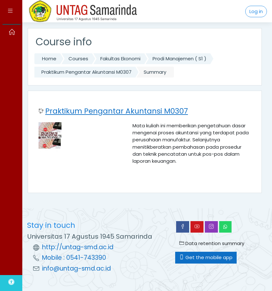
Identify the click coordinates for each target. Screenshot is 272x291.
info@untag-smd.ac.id (76, 268)
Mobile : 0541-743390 (74, 257)
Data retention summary (211, 243)
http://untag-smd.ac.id (77, 247)
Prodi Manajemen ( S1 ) (179, 58)
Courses (78, 58)
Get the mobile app (206, 257)
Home (49, 58)
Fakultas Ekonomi (120, 58)
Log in (256, 11)
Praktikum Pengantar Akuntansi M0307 (86, 72)
